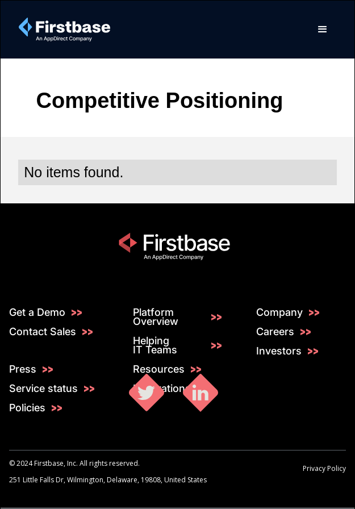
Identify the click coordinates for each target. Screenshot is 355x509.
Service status (43, 388)
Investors (279, 351)
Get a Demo (37, 312)
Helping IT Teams (155, 345)
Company (279, 312)
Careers (275, 331)
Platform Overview (155, 317)
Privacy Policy (324, 468)
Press (22, 369)
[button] (322, 29)
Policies (27, 407)
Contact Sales (42, 331)
